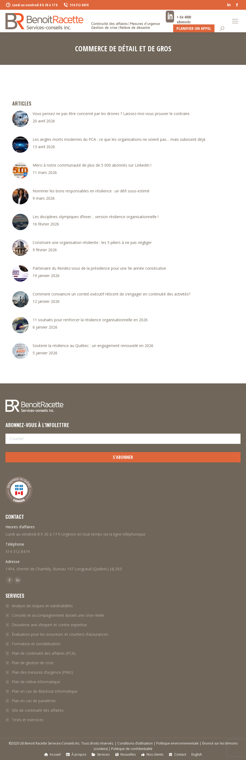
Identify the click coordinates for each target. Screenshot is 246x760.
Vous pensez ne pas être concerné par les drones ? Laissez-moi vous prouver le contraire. (111, 113)
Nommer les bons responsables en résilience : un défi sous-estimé (91, 190)
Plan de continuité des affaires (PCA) (44, 653)
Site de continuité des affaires (38, 710)
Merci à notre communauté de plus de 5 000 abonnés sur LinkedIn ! (92, 165)
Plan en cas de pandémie (34, 700)
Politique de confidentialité (131, 748)
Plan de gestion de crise (33, 662)
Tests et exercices (27, 719)
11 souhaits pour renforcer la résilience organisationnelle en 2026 (90, 319)
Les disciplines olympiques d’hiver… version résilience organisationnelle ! (95, 216)
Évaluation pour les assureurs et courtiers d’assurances (60, 634)
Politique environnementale (177, 743)
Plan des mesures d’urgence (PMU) (42, 672)
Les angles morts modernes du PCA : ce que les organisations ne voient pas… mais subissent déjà (119, 139)
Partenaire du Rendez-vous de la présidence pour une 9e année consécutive (99, 268)
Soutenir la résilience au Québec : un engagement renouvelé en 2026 (93, 345)
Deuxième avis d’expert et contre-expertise (49, 624)
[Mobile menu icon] (235, 21)
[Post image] (20, 119)
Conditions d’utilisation (135, 743)
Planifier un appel (193, 28)
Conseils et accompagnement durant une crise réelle (58, 615)
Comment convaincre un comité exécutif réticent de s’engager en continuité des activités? (111, 294)
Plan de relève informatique (36, 681)
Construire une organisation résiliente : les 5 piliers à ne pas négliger (92, 242)
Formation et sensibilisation (36, 643)
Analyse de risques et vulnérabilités (42, 605)
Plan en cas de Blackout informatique (44, 691)
